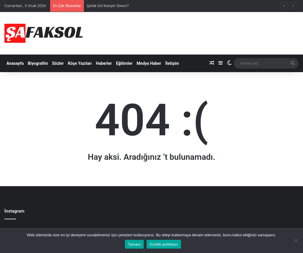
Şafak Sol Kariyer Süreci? (108, 6)
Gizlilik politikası (164, 244)
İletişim (172, 63)
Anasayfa (15, 63)
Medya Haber (149, 63)
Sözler (58, 63)
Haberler (104, 63)
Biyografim (38, 63)
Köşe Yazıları (80, 63)
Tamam (134, 244)
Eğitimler (124, 63)
